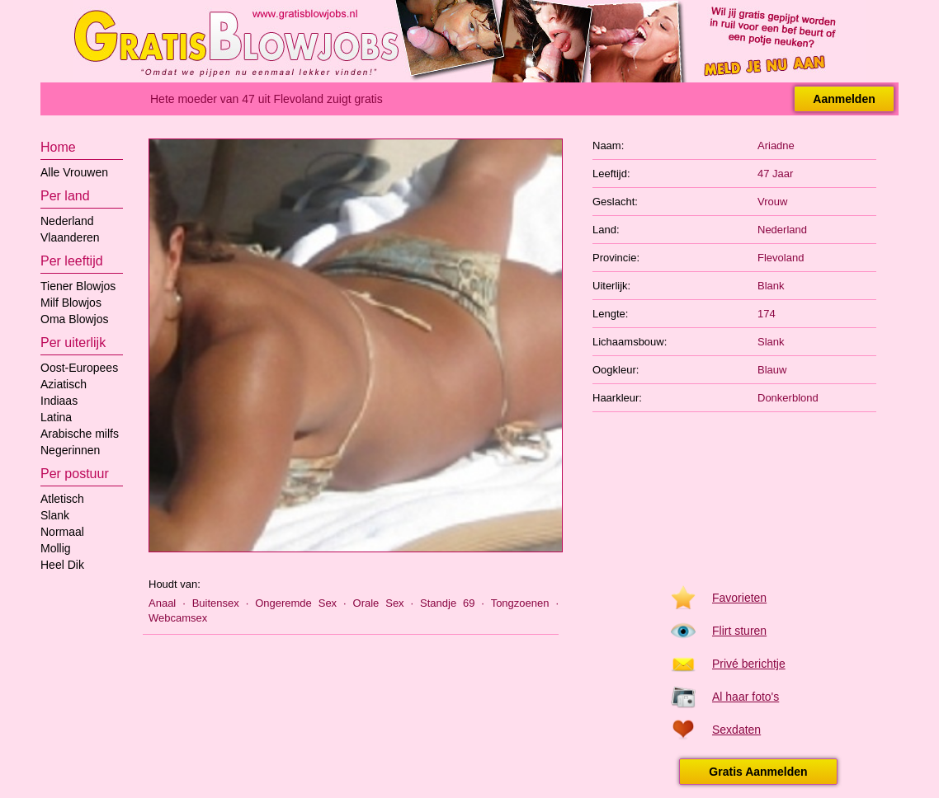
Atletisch (62, 498)
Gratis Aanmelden (758, 771)
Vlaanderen (70, 237)
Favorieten (739, 597)
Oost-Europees (79, 367)
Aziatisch (63, 384)
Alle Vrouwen (74, 172)
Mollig (55, 548)
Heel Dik (62, 564)
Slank (54, 515)
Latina (56, 417)
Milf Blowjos (70, 302)
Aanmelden (844, 99)
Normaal (62, 531)
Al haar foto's (745, 696)
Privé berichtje (749, 663)
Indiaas (59, 400)
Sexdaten (736, 729)
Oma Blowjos (74, 319)
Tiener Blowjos (78, 286)
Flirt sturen (739, 630)
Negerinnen (70, 450)
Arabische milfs (79, 433)
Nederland (67, 221)
